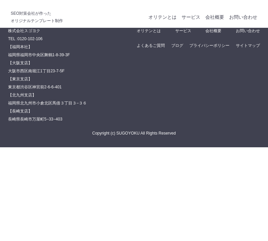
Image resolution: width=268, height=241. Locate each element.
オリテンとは (162, 17)
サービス (191, 17)
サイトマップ (248, 45)
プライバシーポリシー (209, 45)
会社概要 (214, 17)
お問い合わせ (243, 17)
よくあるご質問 (151, 45)
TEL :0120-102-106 (25, 38)
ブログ (177, 45)
